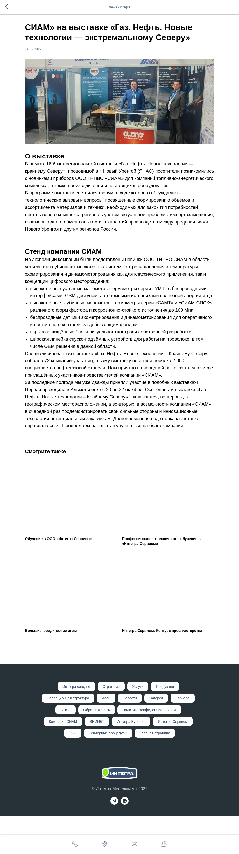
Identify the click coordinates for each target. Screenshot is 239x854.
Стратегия (111, 724)
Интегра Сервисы (172, 759)
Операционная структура (68, 736)
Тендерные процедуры (108, 771)
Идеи (106, 736)
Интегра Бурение (131, 759)
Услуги (137, 724)
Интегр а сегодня (76, 724)
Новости (130, 736)
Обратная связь (96, 748)
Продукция (165, 724)
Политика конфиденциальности (149, 748)
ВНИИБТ (97, 759)
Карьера (182, 736)
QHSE (65, 748)
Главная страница (155, 771)
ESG (73, 771)
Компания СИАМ (63, 759)
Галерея (156, 736)
